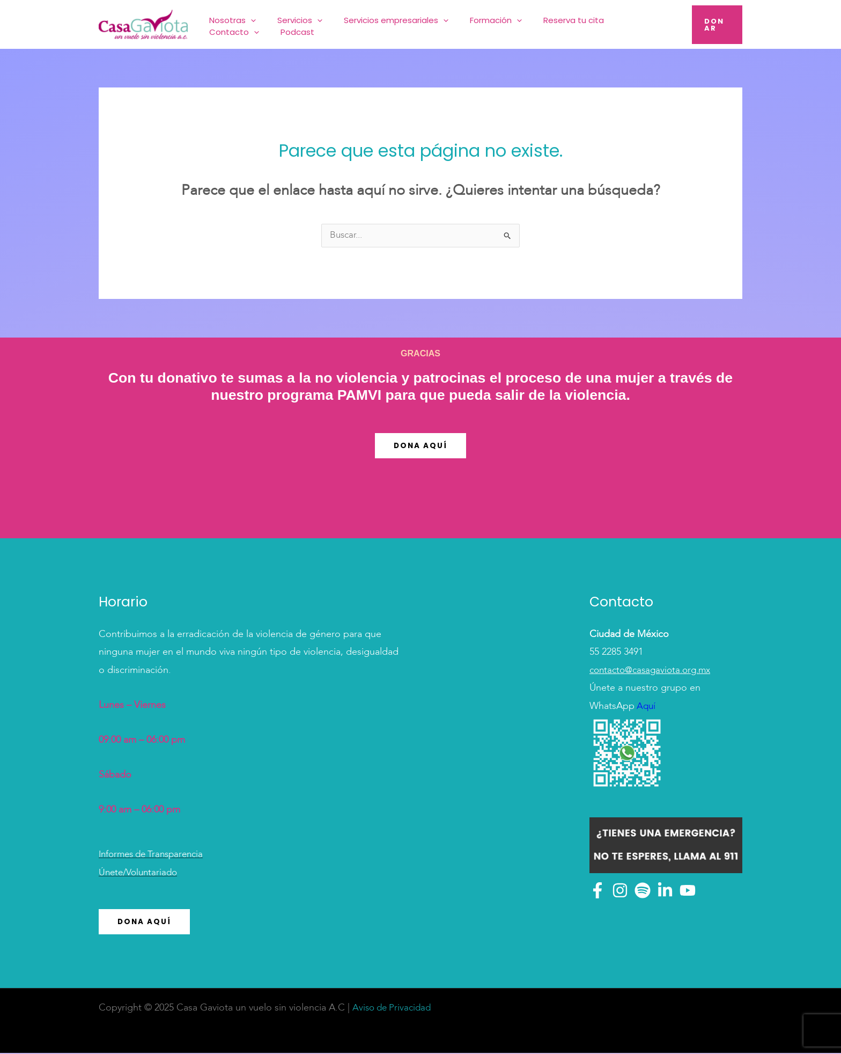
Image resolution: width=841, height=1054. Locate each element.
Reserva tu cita (539, 24)
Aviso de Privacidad (394, 1009)
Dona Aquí (420, 446)
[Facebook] (597, 891)
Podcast (653, 24)
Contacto (603, 24)
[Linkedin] (665, 891)
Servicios (304, 24)
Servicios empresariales (387, 24)
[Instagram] (620, 891)
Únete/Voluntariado (140, 873)
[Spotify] (643, 891)
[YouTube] (688, 891)
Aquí (646, 707)
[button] (713, 24)
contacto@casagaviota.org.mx (653, 671)
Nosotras (249, 24)
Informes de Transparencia (155, 855)
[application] (268, 24)
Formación (474, 24)
